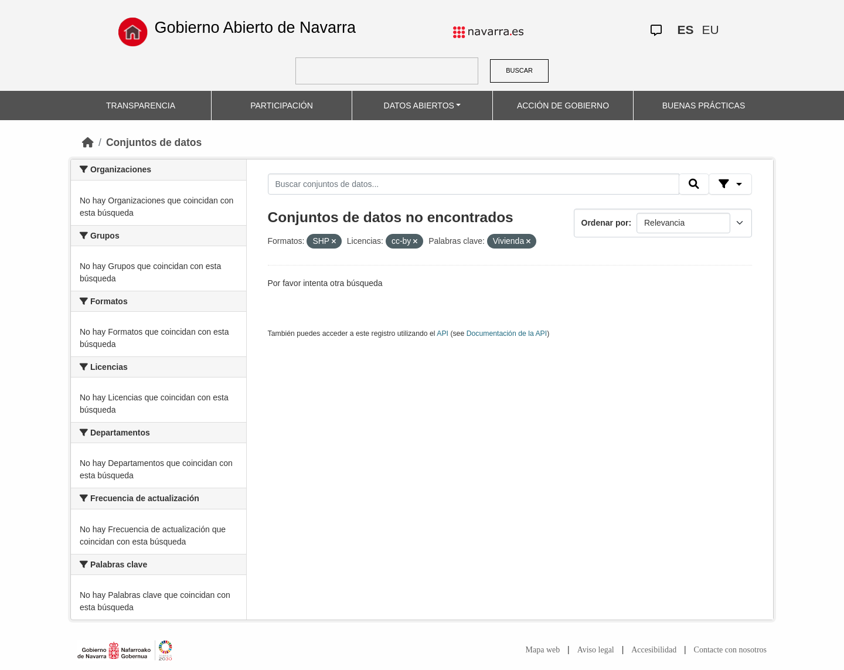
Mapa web (543, 649)
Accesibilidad (653, 649)
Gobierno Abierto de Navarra (255, 27)
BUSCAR (519, 70)
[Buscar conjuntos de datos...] (473, 184)
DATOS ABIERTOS (419, 105)
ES (685, 29)
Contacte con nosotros (730, 649)
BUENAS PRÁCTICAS (704, 105)
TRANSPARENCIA (140, 105)
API (442, 333)
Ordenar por (605, 222)
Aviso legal (595, 649)
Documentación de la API (507, 333)
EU (710, 29)
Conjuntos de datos (154, 142)
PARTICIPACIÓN (281, 105)
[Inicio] (88, 142)
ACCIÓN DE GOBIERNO (563, 105)
